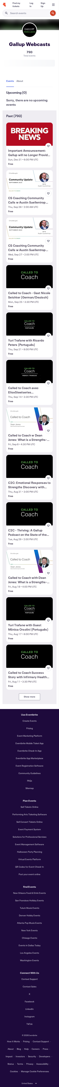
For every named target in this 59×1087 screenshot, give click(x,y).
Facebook (29, 1001)
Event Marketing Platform (29, 735)
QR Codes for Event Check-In (29, 866)
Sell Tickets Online (29, 806)
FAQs (29, 780)
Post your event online (29, 874)
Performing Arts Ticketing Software (29, 814)
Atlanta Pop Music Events (29, 922)
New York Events (29, 930)
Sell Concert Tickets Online (29, 821)
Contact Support (29, 979)
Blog (19, 1048)
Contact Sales (29, 986)
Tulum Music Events (29, 907)
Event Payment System (29, 829)
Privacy (29, 1063)
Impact (9, 1056)
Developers (44, 1056)
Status (11, 1063)
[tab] (10, 81)
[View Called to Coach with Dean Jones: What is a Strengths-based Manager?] (29, 561)
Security (32, 1056)
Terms (20, 1063)
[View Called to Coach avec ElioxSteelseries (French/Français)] (29, 371)
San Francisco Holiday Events (29, 900)
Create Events (30, 720)
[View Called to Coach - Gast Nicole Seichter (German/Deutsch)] (29, 276)
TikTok (29, 1023)
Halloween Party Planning (29, 851)
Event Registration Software (29, 765)
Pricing (29, 728)
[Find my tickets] (17, 5)
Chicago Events (29, 937)
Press (45, 1048)
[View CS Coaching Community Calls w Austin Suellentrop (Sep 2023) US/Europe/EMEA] (29, 229)
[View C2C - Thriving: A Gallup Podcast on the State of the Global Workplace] (29, 513)
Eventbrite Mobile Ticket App (29, 743)
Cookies (14, 1071)
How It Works (13, 1041)
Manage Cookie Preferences (35, 1071)
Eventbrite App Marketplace (29, 758)
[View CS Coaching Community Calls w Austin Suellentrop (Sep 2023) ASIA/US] (29, 181)
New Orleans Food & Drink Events (29, 892)
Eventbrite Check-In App (29, 750)
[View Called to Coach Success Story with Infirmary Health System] (29, 656)
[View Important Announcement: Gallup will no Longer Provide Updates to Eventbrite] (29, 134)
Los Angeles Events (29, 952)
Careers (36, 1048)
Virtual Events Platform (29, 859)
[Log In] (31, 5)
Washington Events (29, 960)
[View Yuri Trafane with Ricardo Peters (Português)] (29, 324)
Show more (29, 696)
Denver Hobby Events (29, 915)
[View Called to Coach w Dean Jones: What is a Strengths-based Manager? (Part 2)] (29, 419)
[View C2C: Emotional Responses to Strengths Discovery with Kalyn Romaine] (29, 466)
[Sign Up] (43, 5)
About (11, 1048)
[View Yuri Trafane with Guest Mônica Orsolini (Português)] (29, 608)
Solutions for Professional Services (29, 836)
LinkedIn (29, 1008)
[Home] (4, 5)
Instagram (29, 1016)
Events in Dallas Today (30, 945)
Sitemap (30, 788)
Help (26, 1048)
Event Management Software (29, 844)
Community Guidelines (29, 773)
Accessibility (42, 1063)
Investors (20, 1056)
